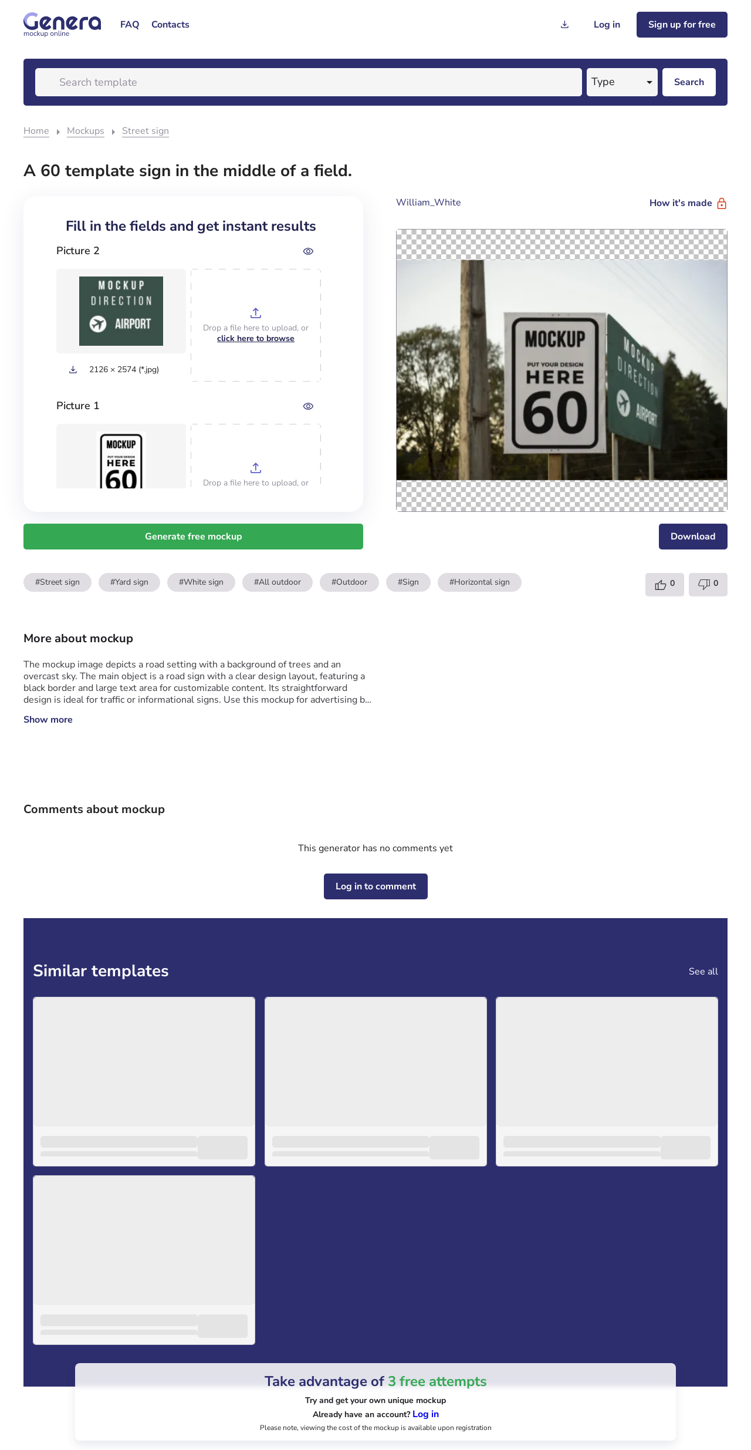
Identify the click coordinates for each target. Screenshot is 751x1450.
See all (703, 971)
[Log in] (607, 25)
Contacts (170, 24)
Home (36, 130)
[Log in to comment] (376, 886)
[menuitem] (130, 24)
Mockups (85, 130)
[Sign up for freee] (682, 25)
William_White (428, 202)
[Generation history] (564, 25)
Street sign (145, 130)
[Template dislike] (708, 584)
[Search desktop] (689, 82)
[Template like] (664, 584)
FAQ (130, 24)
